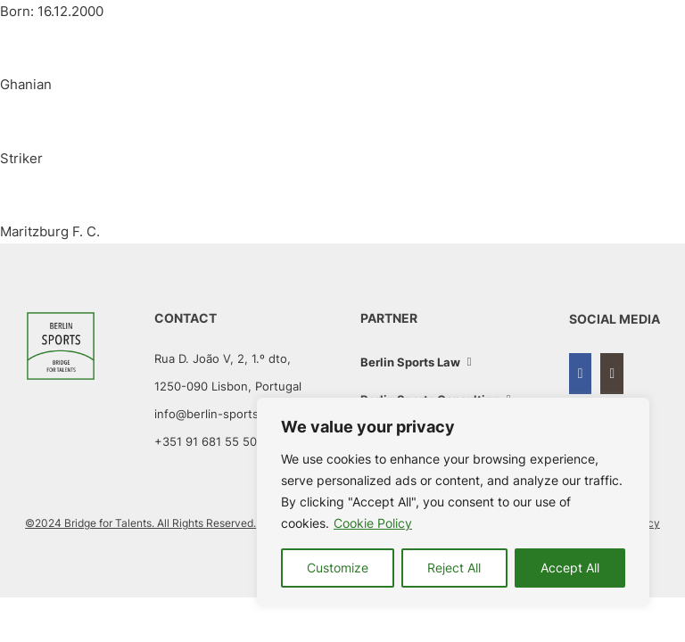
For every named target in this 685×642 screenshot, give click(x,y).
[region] (453, 502)
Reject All (454, 567)
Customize (337, 567)
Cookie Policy (373, 523)
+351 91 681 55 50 (205, 441)
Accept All (570, 567)
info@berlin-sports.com (219, 414)
